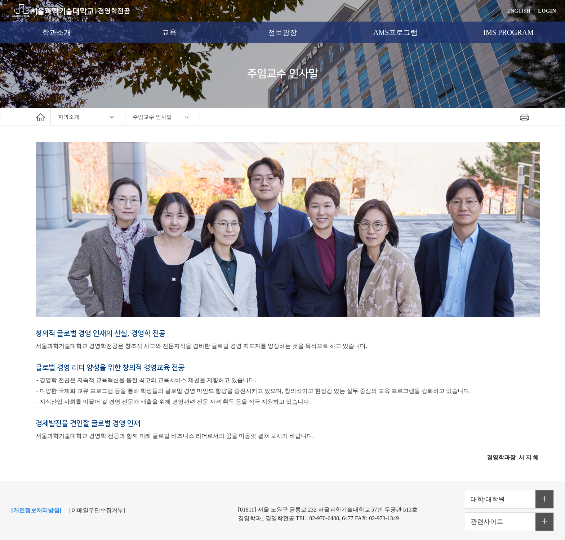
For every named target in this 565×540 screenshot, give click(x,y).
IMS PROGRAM (508, 32)
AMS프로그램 (395, 32)
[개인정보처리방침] (36, 510)
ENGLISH (518, 11)
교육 (169, 32)
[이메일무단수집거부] (97, 510)
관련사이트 (487, 521)
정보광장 (282, 32)
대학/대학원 (488, 499)
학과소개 (56, 32)
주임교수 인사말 (152, 117)
